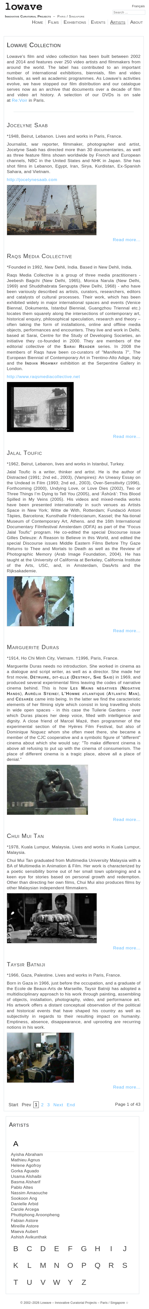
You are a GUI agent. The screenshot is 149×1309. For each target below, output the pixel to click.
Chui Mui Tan (25, 835)
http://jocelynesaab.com (32, 179)
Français (138, 6)
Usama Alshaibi (26, 1176)
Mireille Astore (25, 1226)
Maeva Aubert (24, 1231)
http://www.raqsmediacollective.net (43, 376)
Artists (117, 22)
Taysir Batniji (26, 964)
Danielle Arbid (24, 1204)
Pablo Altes (22, 1187)
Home (37, 22)
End (71, 1104)
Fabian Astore (24, 1220)
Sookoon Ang (24, 1198)
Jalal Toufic (24, 452)
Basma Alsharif (25, 1182)
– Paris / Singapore (45, 10)
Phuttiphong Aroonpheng (35, 1214)
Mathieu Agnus (25, 1160)
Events (98, 22)
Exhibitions (75, 22)
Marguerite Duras (33, 647)
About (136, 22)
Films (53, 22)
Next (58, 1104)
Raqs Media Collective (39, 256)
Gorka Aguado (25, 1171)
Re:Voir (19, 100)
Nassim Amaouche (29, 1193)
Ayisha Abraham (27, 1154)
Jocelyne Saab (27, 125)
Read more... (126, 239)
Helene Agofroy (26, 1165)
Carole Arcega (25, 1209)
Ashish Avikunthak (29, 1237)
